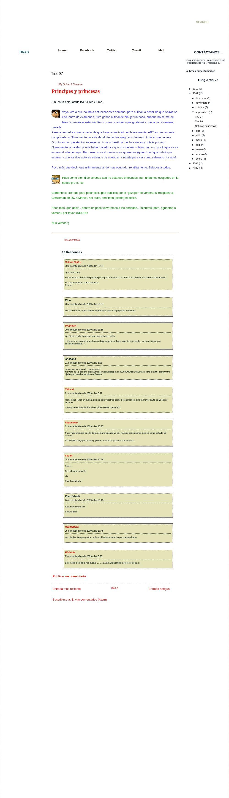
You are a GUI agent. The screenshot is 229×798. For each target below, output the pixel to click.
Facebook (87, 50)
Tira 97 (57, 73)
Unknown (70, 325)
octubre (200, 107)
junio (198, 135)
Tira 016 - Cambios (20, 157)
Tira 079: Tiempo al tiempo (24, 520)
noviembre (201, 102)
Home (62, 50)
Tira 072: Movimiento (21, 484)
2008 (195, 163)
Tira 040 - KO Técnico (22, 290)
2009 (195, 93)
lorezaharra (72, 526)
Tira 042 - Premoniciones (24, 302)
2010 (195, 88)
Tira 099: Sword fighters (23, 637)
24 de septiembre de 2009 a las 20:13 (84, 500)
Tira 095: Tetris (18, 613)
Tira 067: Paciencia (20, 460)
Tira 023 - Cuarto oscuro (23, 185)
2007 (195, 168)
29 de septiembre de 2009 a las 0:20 (83, 556)
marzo (199, 149)
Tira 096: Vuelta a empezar (25, 617)
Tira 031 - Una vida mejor (24, 238)
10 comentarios (72, 240)
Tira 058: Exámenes (21, 407)
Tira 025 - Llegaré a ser (23, 197)
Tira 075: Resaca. (20, 500)
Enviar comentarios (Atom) (89, 599)
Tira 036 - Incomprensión (24, 262)
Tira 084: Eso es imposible (24, 552)
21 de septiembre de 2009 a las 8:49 (83, 393)
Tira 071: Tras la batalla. (23, 480)
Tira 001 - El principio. (22, 60)
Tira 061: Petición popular (24, 423)
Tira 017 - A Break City (22, 161)
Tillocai (69, 389)
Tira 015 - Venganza (21, 153)
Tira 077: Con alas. (20, 508)
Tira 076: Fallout (19, 504)
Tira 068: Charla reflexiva (24, 463)
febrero (200, 154)
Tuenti (136, 50)
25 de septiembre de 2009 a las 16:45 (84, 531)
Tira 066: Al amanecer (22, 455)
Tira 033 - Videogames (22, 250)
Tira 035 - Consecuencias (24, 258)
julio (198, 130)
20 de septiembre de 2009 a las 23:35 (84, 329)
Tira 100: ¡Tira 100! (20, 641)
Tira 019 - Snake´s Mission (25, 169)
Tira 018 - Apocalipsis (22, 165)
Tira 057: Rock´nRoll (21, 403)
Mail (161, 50)
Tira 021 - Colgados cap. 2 (24, 177)
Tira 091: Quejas (19, 593)
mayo (199, 140)
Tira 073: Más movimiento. (24, 488)
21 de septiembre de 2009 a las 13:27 (84, 426)
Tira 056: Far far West (22, 399)
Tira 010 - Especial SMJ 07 (25, 125)
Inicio (114, 588)
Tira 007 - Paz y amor (22, 104)
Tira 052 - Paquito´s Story (24, 371)
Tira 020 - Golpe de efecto (24, 173)
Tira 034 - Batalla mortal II (24, 254)
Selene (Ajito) (73, 262)
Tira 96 (199, 121)
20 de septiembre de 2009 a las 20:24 (84, 266)
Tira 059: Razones (20, 411)
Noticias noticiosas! (206, 126)
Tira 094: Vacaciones (21, 609)
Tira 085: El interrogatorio (24, 556)
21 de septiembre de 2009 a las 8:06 (83, 363)
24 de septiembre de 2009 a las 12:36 (84, 459)
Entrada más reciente (66, 589)
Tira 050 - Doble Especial (24, 359)
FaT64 (68, 455)
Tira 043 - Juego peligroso (24, 306)
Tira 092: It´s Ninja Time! (23, 597)
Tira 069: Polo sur (20, 468)
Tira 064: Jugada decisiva (24, 443)
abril (198, 144)
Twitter (112, 50)
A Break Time (73, 17)
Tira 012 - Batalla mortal (23, 137)
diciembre (201, 98)
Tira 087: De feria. (20, 568)
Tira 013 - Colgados (21, 141)
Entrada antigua (159, 589)
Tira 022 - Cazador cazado (24, 181)
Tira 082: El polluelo (21, 540)
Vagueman (71, 422)
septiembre (202, 112)
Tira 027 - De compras (22, 209)
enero (199, 158)
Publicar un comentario (69, 576)
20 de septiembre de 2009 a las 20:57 (84, 304)
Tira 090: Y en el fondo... (23, 589)
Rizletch (70, 552)
